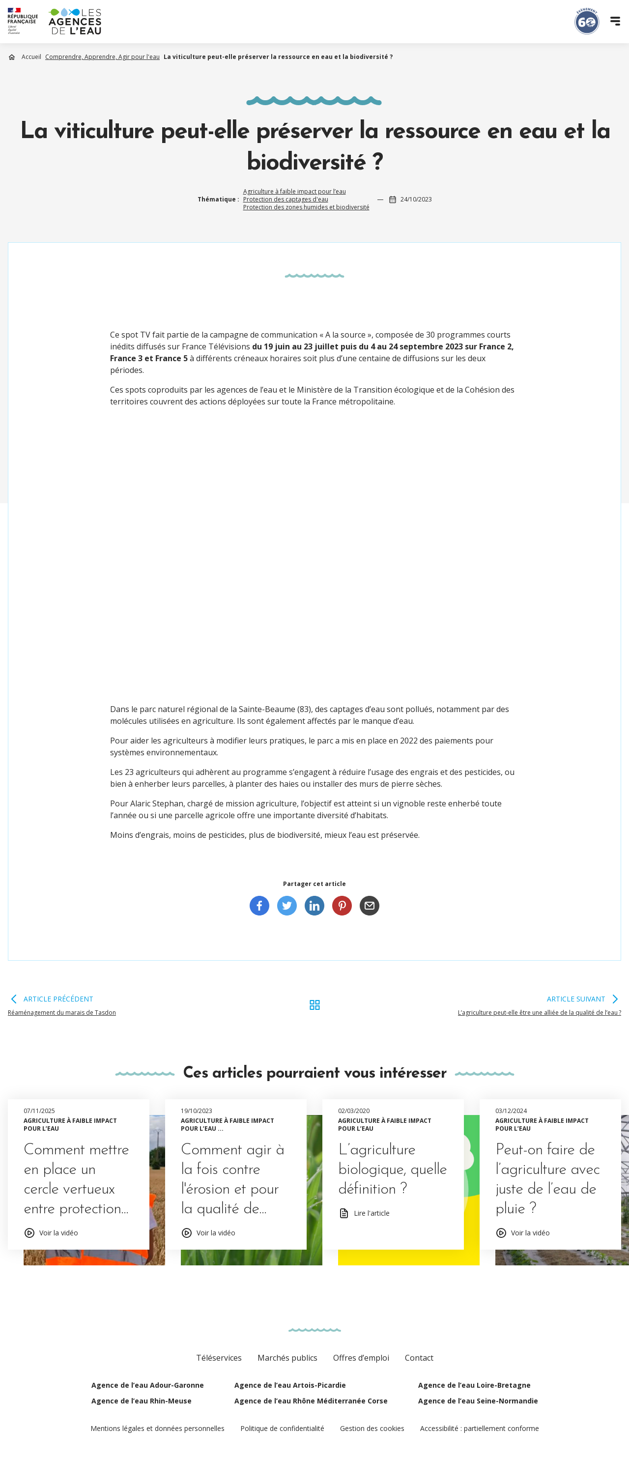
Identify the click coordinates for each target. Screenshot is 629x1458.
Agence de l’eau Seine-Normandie (478, 1400)
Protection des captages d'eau (285, 199)
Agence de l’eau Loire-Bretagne (474, 1385)
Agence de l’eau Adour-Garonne (147, 1385)
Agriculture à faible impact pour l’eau (294, 191)
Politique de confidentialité (282, 1428)
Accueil (31, 57)
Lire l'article (372, 1213)
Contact (419, 1357)
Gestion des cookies (372, 1428)
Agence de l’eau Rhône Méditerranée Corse (311, 1400)
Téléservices (219, 1357)
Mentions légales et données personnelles (157, 1428)
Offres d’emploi (361, 1357)
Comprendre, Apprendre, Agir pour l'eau (102, 57)
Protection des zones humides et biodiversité (306, 207)
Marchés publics (287, 1357)
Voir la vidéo (58, 1232)
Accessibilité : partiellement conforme (479, 1428)
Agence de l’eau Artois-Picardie (290, 1385)
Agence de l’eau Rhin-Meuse (141, 1400)
